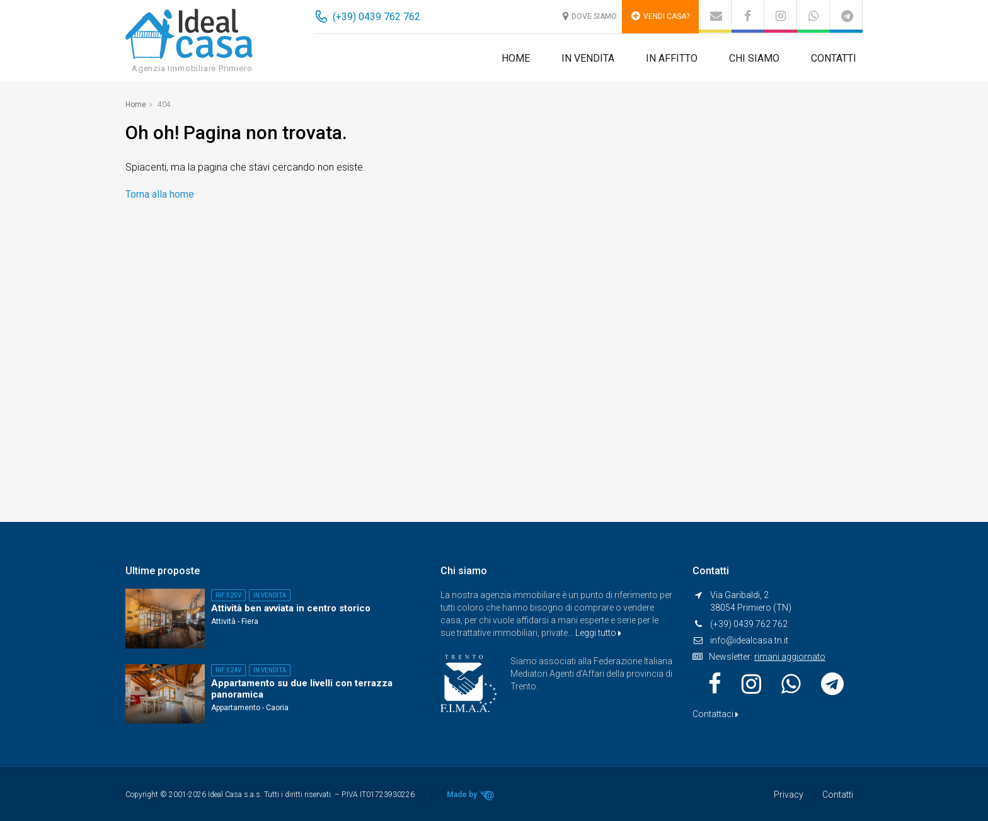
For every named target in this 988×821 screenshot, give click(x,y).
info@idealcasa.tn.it (749, 640)
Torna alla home (159, 194)
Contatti (833, 58)
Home (516, 58)
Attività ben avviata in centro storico (290, 608)
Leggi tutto (598, 633)
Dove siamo (590, 16)
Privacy (788, 795)
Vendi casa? (660, 16)
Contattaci (715, 714)
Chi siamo (754, 58)
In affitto (672, 58)
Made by (471, 795)
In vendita (587, 58)
